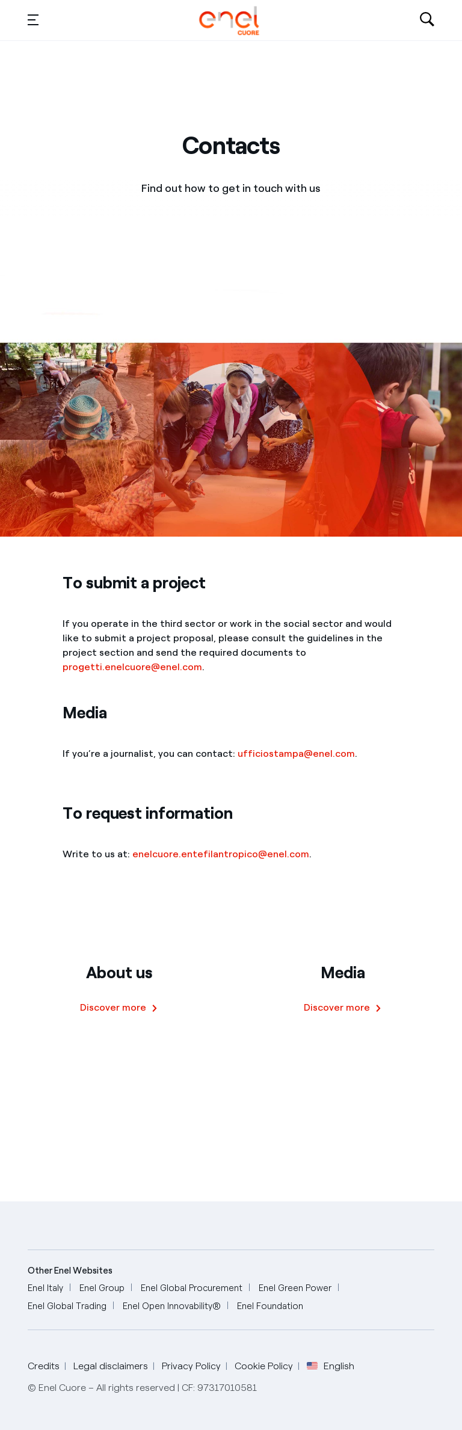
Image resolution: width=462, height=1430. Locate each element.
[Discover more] (119, 1008)
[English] (229, 20)
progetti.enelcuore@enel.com (132, 667)
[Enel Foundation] (270, 1306)
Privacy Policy (191, 1366)
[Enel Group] (102, 1288)
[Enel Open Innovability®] (172, 1306)
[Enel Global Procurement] (191, 1288)
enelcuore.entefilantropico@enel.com (220, 854)
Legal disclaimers (110, 1366)
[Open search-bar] (427, 20)
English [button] (330, 1366)
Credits (44, 1366)
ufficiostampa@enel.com (296, 753)
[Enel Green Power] (295, 1288)
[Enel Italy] (45, 1288)
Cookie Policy (264, 1366)
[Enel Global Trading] (67, 1306)
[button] (33, 19)
